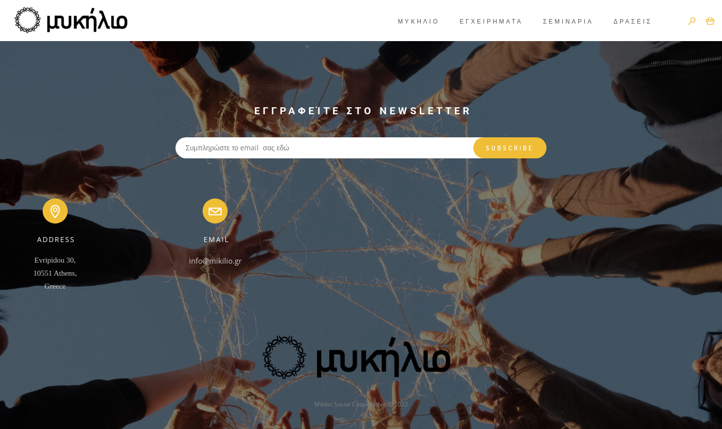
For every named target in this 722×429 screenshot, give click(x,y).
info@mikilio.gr (215, 261)
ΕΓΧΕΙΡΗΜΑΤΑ (483, 21)
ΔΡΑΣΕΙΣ (625, 21)
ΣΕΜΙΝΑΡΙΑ (560, 21)
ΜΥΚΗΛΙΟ (411, 21)
